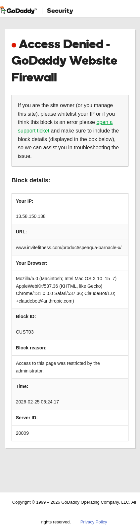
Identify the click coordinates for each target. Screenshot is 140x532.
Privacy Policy (93, 521)
